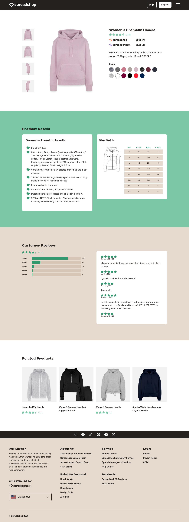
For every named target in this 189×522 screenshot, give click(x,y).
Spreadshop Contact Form (73, 458)
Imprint (146, 453)
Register (165, 4)
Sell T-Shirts (108, 483)
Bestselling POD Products (114, 479)
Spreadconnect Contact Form (74, 462)
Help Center (107, 466)
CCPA (146, 462)
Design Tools (66, 492)
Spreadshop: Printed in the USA (76, 453)
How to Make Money (70, 483)
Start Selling (66, 466)
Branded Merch (109, 453)
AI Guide (64, 496)
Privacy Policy (150, 458)
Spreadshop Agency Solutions (116, 462)
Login (152, 4)
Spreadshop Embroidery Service (118, 458)
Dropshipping (66, 488)
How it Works (66, 479)
